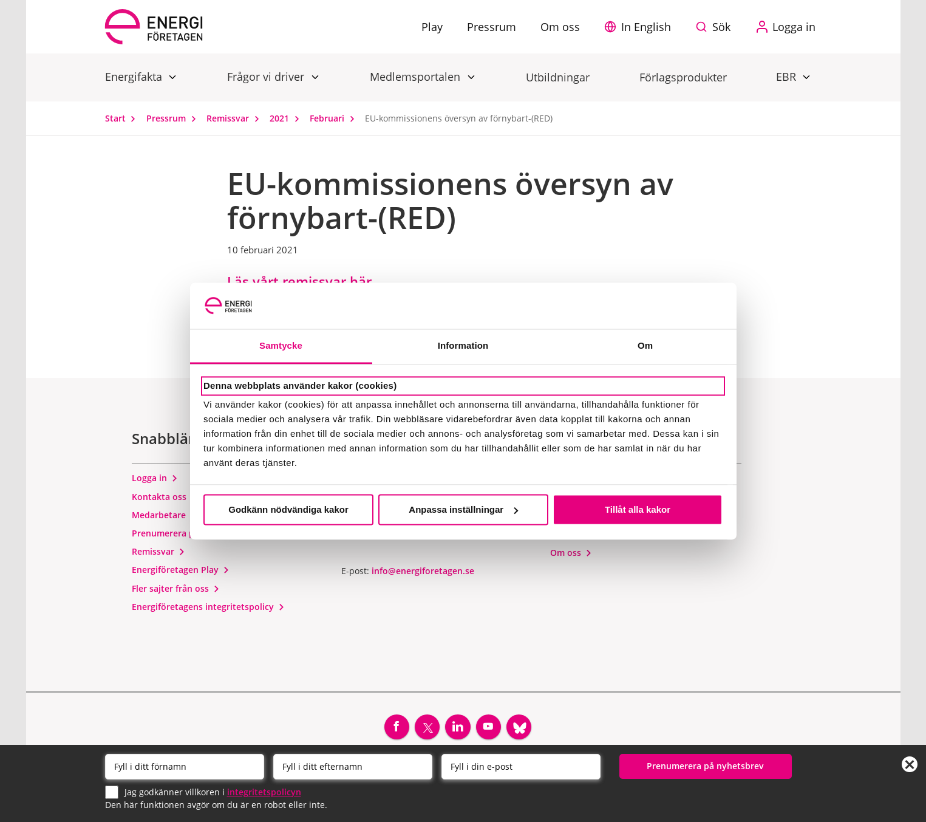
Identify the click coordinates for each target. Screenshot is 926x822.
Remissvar (235, 118)
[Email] (521, 766)
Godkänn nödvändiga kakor (288, 509)
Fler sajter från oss (176, 589)
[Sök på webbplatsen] (716, 26)
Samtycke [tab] (280, 346)
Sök (721, 26)
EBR (787, 76)
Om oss (571, 554)
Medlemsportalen (416, 76)
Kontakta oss (164, 498)
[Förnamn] (184, 766)
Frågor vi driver (267, 76)
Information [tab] (463, 346)
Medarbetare (164, 516)
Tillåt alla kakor (637, 509)
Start (123, 118)
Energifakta (135, 76)
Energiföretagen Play (181, 571)
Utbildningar (558, 77)
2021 (287, 118)
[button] (640, 26)
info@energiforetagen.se (423, 572)
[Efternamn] (352, 766)
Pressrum (174, 118)
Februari (335, 118)
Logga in (155, 479)
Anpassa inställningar (463, 509)
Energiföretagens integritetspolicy (208, 608)
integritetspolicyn (264, 791)
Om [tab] (645, 346)
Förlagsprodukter (683, 77)
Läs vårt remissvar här (299, 281)
